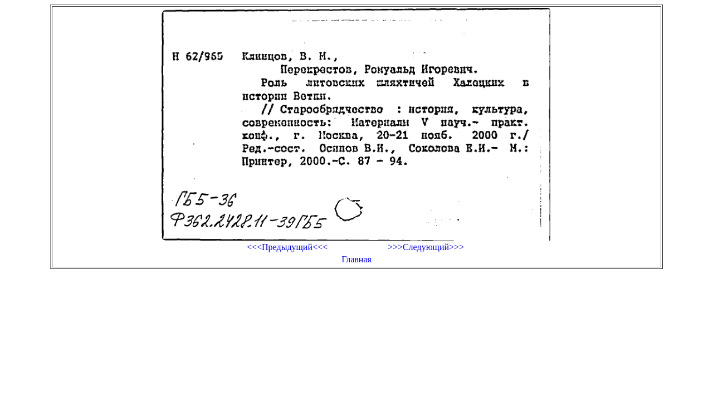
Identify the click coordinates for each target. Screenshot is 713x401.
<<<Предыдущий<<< (287, 247)
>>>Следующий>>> (426, 247)
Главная (356, 259)
